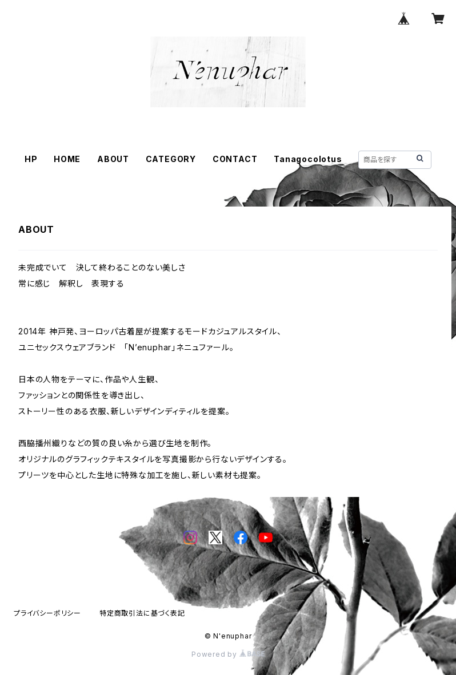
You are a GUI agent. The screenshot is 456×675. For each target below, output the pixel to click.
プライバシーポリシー (47, 613)
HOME (67, 159)
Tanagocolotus (308, 159)
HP (31, 159)
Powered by (228, 654)
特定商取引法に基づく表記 (142, 613)
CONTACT (235, 159)
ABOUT (113, 159)
